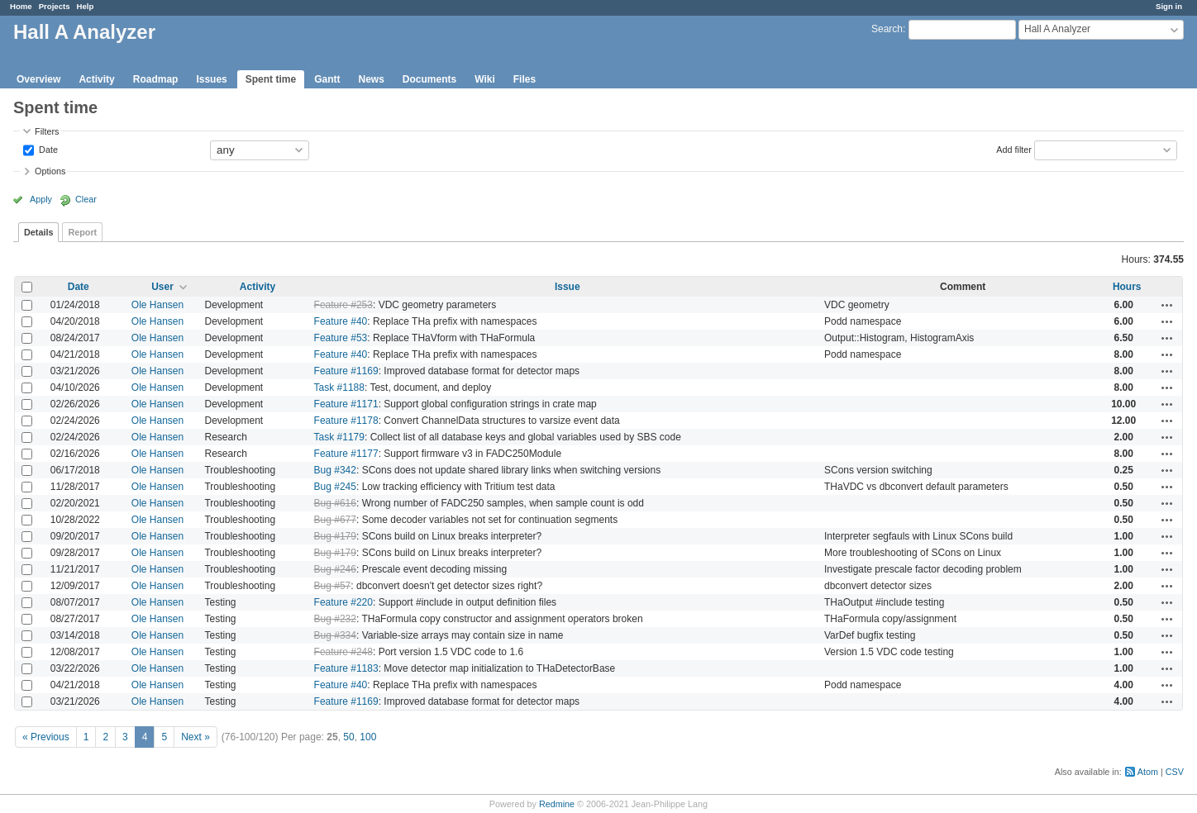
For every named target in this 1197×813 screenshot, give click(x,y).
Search (887, 29)
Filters (47, 131)
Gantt (327, 79)
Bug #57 (332, 586)
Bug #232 (335, 619)
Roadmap (156, 79)
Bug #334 (335, 635)
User (162, 286)
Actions (1167, 304)
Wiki (485, 79)
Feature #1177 (346, 453)
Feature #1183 (346, 668)
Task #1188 (339, 387)
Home (21, 6)
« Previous (45, 737)
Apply (41, 199)
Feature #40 (341, 321)
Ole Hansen (157, 305)
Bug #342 (335, 470)
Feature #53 (341, 338)
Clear (86, 199)
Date (47, 149)
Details (38, 232)
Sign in (1169, 6)
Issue (567, 286)
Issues (211, 79)
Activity (96, 79)
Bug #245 (335, 486)
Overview (38, 79)
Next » (195, 737)
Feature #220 (343, 602)
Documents (429, 79)
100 (368, 737)
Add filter (1014, 149)
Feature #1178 (346, 420)
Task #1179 (339, 437)
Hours (1127, 286)
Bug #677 (335, 519)
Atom (1147, 772)
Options (50, 171)
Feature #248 (343, 652)
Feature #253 (343, 305)
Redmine (557, 804)
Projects (54, 6)
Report (82, 232)
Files (524, 79)
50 (348, 737)
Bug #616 (335, 503)
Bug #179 (335, 536)
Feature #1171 (346, 404)
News (371, 79)
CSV (1175, 772)
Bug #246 (335, 569)
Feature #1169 (346, 371)
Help (85, 6)
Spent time (271, 79)
